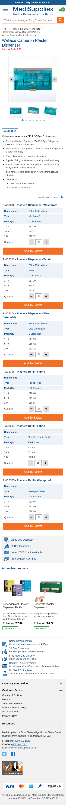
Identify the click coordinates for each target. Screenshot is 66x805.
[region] (17, 588)
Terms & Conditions (12, 703)
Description (10, 131)
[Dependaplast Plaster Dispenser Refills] (17, 602)
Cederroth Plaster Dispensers (44, 605)
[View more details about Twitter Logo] (4, 753)
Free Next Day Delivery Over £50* (33, 2)
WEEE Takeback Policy (14, 707)
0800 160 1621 (22, 741)
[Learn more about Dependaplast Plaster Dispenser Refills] (10, 628)
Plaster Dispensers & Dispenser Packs (20, 32)
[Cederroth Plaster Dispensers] (48, 602)
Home (5, 29)
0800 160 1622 (19, 744)
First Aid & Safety (20, 29)
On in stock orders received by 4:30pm (28, 644)
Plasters (36, 29)
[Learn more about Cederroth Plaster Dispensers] (41, 628)
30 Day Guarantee (19, 648)
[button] (33, 683)
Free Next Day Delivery (22, 655)
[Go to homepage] (33, 11)
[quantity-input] (38, 242)
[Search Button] (60, 20)
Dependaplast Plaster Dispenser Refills (15, 605)
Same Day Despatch (20, 641)
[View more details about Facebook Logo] (13, 753)
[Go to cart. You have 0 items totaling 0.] (60, 11)
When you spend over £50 (22, 659)
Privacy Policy (9, 715)
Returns (6, 699)
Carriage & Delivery (12, 695)
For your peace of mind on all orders (27, 651)
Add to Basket (33, 250)
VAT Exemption (10, 711)
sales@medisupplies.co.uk (22, 747)
